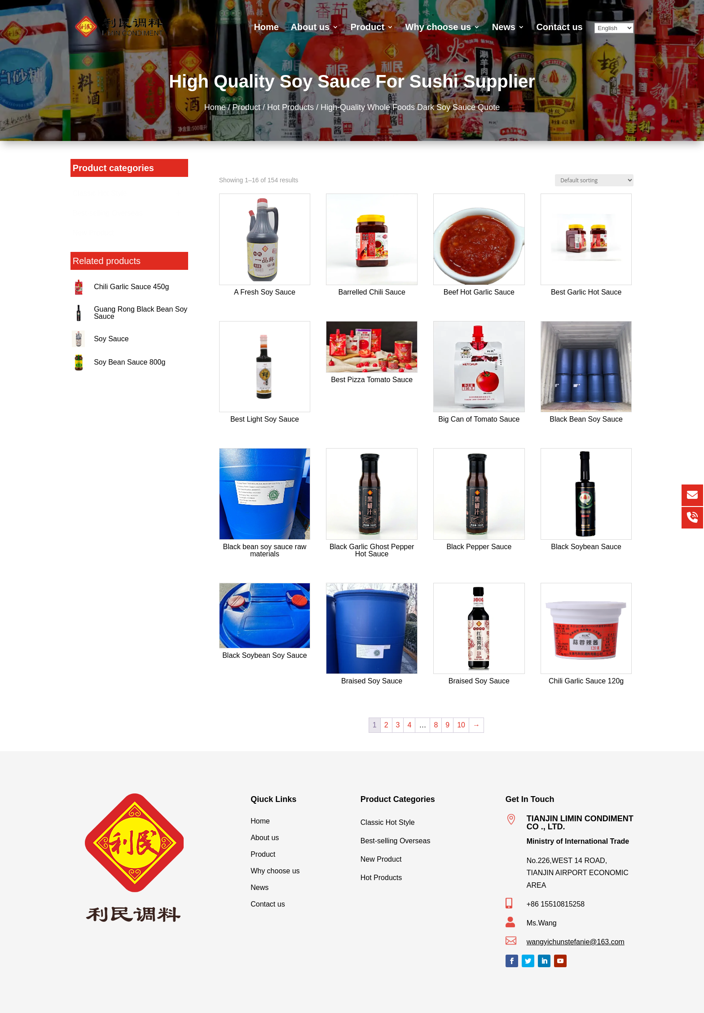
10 (461, 725)
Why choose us (438, 28)
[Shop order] (594, 180)
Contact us (559, 28)
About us (310, 28)
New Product (424, 857)
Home (266, 28)
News (503, 28)
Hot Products (293, 106)
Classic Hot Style (424, 820)
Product (368, 28)
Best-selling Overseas (424, 839)
